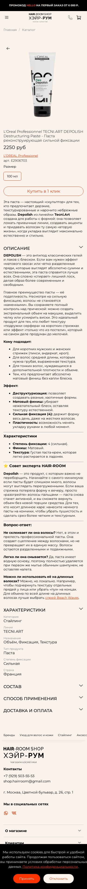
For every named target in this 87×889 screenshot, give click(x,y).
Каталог (28, 30)
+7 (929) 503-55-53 (18, 776)
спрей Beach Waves (62, 598)
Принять (26, 879)
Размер (9, 167)
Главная (10, 30)
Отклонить (58, 879)
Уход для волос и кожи (36, 735)
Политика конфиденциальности (50, 867)
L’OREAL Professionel (20, 156)
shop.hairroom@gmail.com (27, 781)
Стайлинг (65, 735)
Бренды (9, 735)
